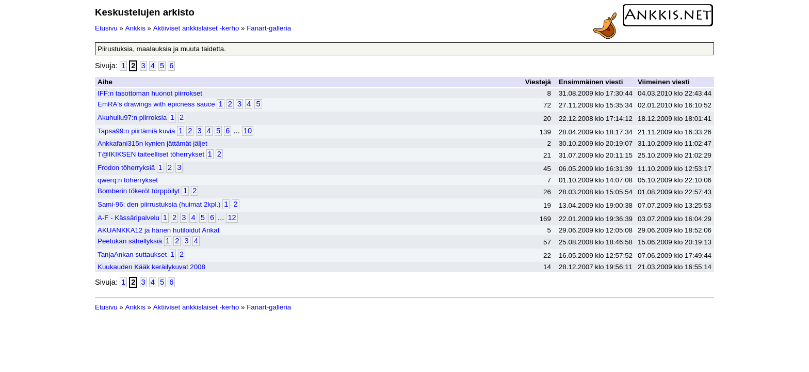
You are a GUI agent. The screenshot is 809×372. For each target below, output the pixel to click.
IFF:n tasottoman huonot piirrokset (150, 93)
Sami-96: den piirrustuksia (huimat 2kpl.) (159, 204)
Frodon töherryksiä (126, 168)
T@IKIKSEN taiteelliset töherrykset (151, 154)
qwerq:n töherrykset (128, 180)
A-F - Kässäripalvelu (128, 218)
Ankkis (135, 28)
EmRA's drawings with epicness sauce (156, 104)
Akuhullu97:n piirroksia (132, 117)
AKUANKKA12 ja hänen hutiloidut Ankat (158, 230)
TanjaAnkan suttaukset (132, 254)
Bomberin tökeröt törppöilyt (139, 191)
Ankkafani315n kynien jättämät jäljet (152, 143)
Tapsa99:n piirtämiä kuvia (136, 131)
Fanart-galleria (269, 28)
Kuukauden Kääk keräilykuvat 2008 (151, 267)
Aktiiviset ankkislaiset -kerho (196, 28)
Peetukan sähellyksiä (130, 241)
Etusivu (106, 28)
